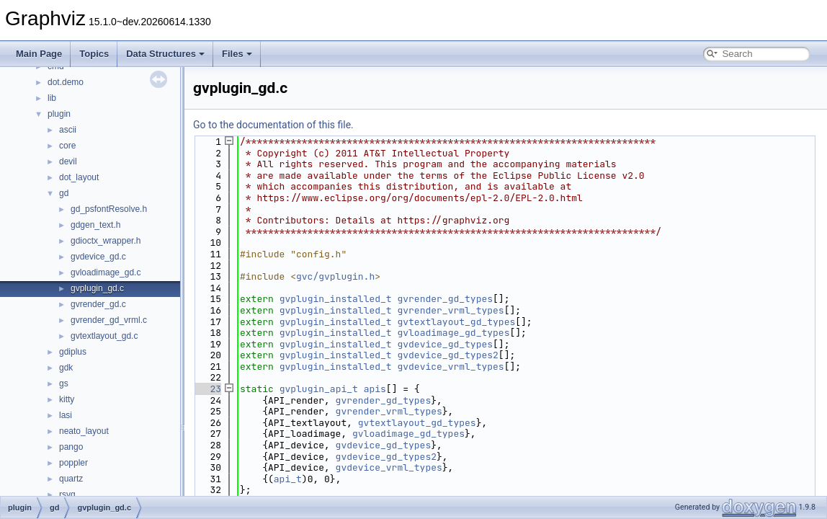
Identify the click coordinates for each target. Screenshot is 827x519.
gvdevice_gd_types (445, 344)
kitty (66, 399)
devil (68, 161)
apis (375, 389)
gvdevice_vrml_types (450, 366)
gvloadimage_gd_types (453, 333)
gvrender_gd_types (445, 299)
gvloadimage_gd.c (105, 272)
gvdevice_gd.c (98, 257)
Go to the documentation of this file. (273, 124)
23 (207, 389)
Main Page (39, 53)
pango (71, 447)
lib (52, 98)
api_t (288, 479)
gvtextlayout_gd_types (456, 322)
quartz (71, 479)
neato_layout (84, 431)
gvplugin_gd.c (97, 288)
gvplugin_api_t (319, 389)
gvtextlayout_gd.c (104, 336)
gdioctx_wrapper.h (105, 241)
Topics (94, 53)
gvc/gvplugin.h (335, 276)
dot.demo (66, 82)
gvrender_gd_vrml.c (109, 320)
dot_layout (79, 177)
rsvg (67, 494)
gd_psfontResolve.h (109, 209)
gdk (66, 368)
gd (63, 193)
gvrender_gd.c (98, 304)
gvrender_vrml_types (450, 310)
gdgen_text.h (95, 225)
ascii (67, 130)
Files (237, 53)
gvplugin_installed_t (336, 299)
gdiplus (72, 352)
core (67, 146)
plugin (59, 114)
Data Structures (165, 53)
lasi (65, 415)
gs (63, 383)
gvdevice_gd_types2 (447, 355)
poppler (73, 463)
